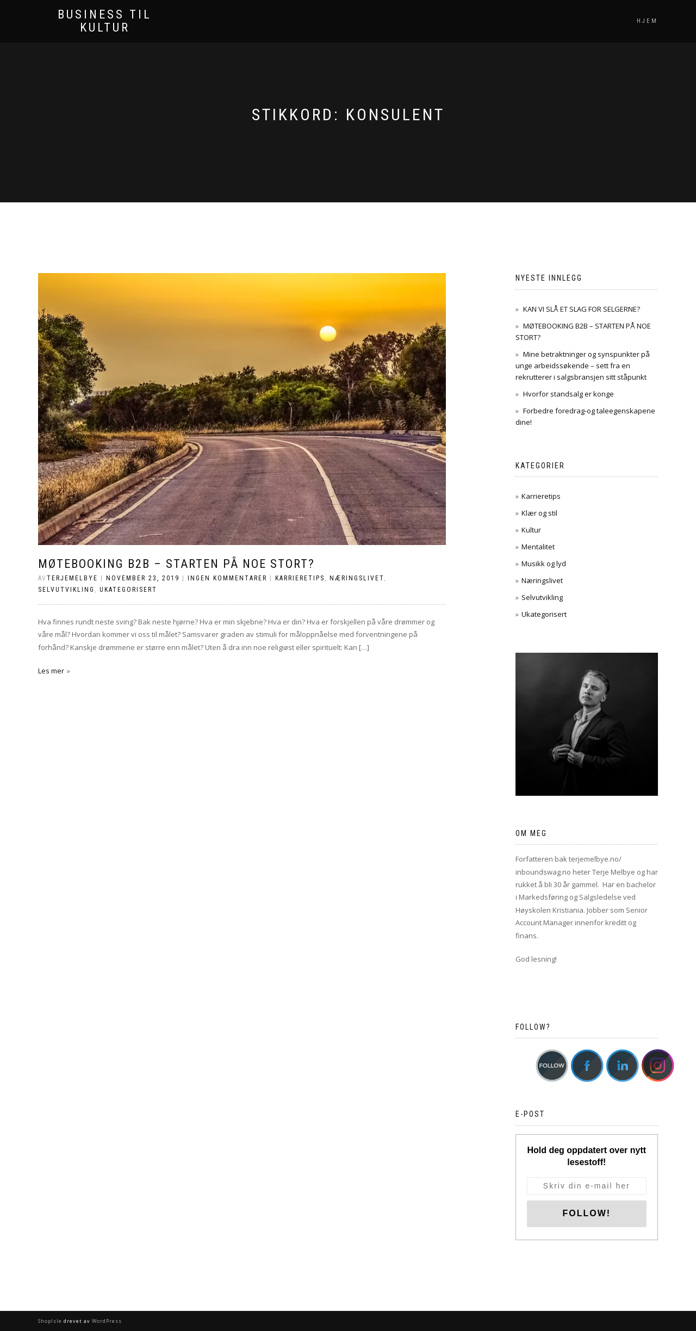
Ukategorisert (128, 589)
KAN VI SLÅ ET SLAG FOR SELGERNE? (581, 309)
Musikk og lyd (543, 563)
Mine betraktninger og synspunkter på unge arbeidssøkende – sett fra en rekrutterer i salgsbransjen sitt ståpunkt (582, 365)
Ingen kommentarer (227, 578)
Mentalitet (538, 547)
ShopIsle (51, 1320)
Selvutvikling (66, 589)
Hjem (647, 20)
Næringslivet (357, 578)
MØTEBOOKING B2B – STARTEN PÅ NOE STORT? (176, 564)
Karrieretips (300, 578)
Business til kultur (105, 21)
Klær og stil (539, 513)
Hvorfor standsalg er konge (568, 394)
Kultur (531, 530)
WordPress (106, 1320)
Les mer (51, 671)
